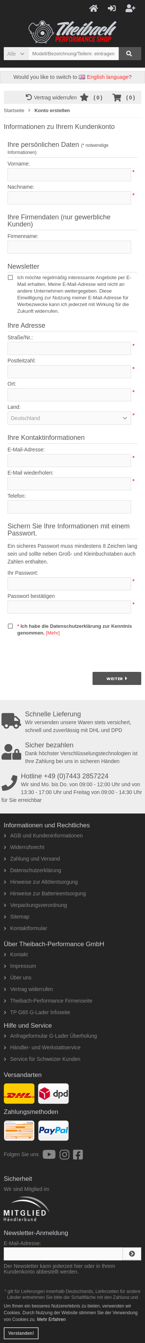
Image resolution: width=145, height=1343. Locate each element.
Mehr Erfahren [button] (51, 1319)
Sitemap (16, 917)
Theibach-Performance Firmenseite (48, 1001)
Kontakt (16, 954)
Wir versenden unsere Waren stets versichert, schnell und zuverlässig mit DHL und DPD (73, 722)
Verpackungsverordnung (35, 905)
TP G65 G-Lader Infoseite (37, 1012)
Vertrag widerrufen (53, 97)
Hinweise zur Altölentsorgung (41, 882)
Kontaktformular (25, 928)
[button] (16, 53)
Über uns (17, 978)
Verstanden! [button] (21, 1333)
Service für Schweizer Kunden (42, 1059)
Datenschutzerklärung (32, 870)
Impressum (20, 966)
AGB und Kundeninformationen (43, 836)
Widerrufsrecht (24, 847)
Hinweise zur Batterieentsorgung (45, 893)
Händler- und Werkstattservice (42, 1047)
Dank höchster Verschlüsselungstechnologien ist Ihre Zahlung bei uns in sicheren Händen (73, 753)
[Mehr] (53, 633)
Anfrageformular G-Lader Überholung (50, 1036)
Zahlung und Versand (32, 859)
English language (104, 77)
